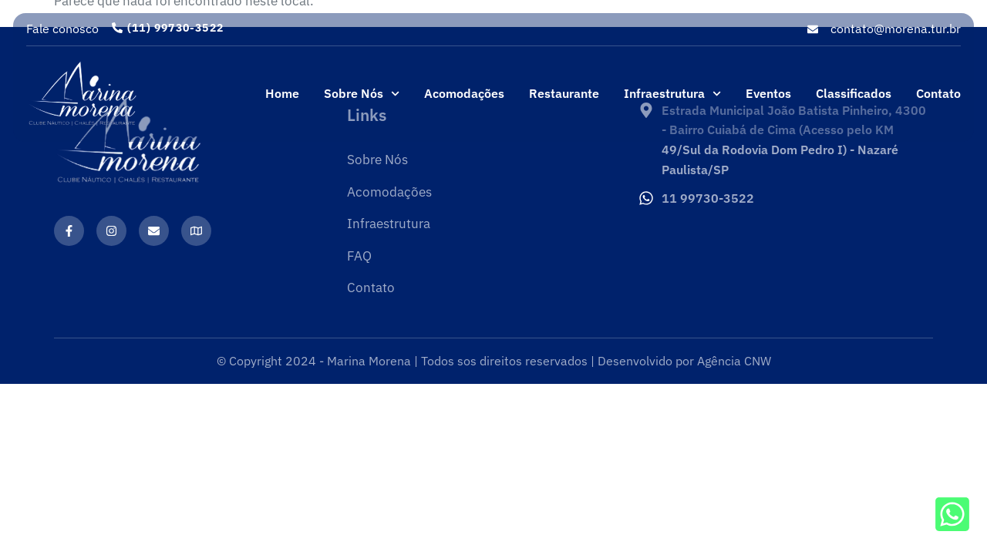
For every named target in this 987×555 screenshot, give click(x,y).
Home (282, 93)
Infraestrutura (672, 94)
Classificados (853, 93)
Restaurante (564, 93)
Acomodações (464, 93)
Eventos (768, 93)
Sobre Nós (361, 94)
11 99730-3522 (708, 198)
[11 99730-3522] (646, 198)
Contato (938, 93)
